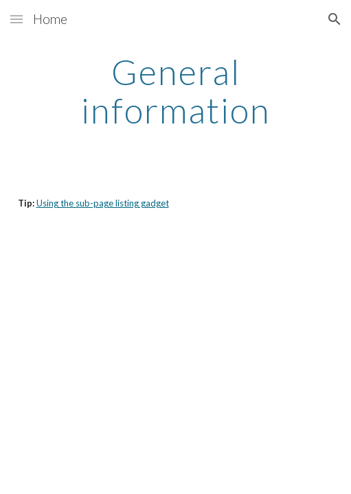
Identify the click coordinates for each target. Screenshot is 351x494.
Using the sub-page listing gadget (102, 203)
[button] (16, 19)
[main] (175, 90)
